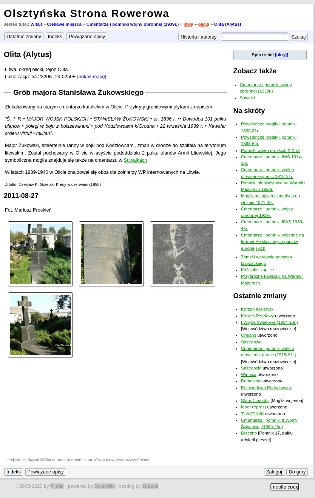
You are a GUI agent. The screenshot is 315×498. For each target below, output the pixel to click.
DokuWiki (104, 486)
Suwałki (247, 98)
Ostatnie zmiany (260, 296)
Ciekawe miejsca (64, 24)
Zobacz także (255, 71)
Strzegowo (251, 342)
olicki (203, 24)
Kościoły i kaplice (257, 270)
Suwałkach (135, 160)
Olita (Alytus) (227, 24)
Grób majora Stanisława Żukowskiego (78, 92)
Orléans (248, 335)
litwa (188, 24)
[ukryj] (281, 55)
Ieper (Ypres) (253, 407)
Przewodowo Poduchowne (266, 387)
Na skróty (249, 110)
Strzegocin (251, 368)
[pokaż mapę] (91, 76)
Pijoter (57, 486)
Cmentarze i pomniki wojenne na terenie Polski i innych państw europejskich (272, 242)
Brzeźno (249, 433)
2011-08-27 (21, 196)
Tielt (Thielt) (252, 413)
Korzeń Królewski (258, 309)
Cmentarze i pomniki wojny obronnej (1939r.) (132, 24)
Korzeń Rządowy (257, 316)
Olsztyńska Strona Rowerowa (87, 13)
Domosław (251, 381)
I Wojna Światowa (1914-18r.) (269, 322)
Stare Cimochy (255, 400)
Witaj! (36, 24)
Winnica (248, 374)
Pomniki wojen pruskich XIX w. (270, 150)
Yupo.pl (150, 486)
